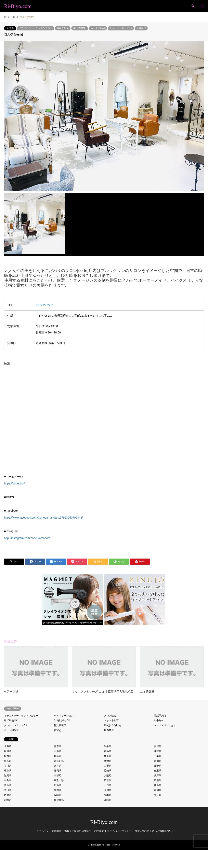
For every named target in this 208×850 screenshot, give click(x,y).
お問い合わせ (141, 831)
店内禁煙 (141, 28)
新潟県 (107, 760)
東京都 (7, 760)
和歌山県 (59, 780)
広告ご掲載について (163, 831)
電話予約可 (63, 28)
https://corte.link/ (14, 483)
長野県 (157, 765)
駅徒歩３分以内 (112, 725)
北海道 (7, 746)
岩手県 (107, 746)
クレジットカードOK (120, 28)
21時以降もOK (62, 720)
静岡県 (57, 770)
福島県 (107, 751)
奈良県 (7, 780)
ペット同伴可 (11, 730)
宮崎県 (7, 799)
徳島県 (157, 785)
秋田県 (7, 751)
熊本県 (107, 795)
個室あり (59, 730)
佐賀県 (7, 795)
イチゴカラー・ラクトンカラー (35, 28)
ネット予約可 (98, 28)
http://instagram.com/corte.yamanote (27, 538)
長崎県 (57, 795)
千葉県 (157, 756)
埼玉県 (107, 756)
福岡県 (157, 790)
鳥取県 (107, 780)
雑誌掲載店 (60, 725)
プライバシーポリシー (119, 831)
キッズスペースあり (165, 725)
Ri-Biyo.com (104, 822)
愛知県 (107, 770)
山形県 (57, 751)
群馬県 (57, 756)
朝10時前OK (80, 28)
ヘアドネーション (64, 715)
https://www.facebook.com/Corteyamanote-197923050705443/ (43, 517)
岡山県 (7, 785)
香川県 (7, 790)
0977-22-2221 (45, 305)
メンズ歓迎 (110, 715)
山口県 (107, 785)
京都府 (57, 775)
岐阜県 (7, 770)
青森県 (57, 746)
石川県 (7, 765)
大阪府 (107, 775)
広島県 (57, 785)
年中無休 (159, 720)
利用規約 (99, 831)
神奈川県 (59, 760)
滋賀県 (7, 775)
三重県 (157, 770)
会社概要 (56, 831)
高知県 (107, 790)
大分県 (10, 28)
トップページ (41, 831)
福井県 (57, 765)
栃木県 (7, 756)
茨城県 (157, 751)
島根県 (157, 780)
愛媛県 (57, 790)
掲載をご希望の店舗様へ (77, 831)
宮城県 (157, 746)
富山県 (157, 760)
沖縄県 (107, 799)
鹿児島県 (59, 799)
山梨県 (107, 765)
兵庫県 (157, 775)
